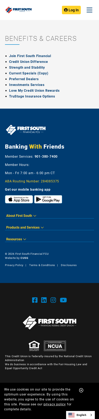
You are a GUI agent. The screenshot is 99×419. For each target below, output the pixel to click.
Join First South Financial (30, 56)
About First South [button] (19, 215)
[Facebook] (35, 300)
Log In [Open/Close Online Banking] (71, 9)
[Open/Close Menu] (89, 10)
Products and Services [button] (23, 227)
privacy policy (54, 404)
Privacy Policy (14, 265)
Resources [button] (14, 239)
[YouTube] (63, 300)
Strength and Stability (27, 67)
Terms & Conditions (42, 265)
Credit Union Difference (28, 61)
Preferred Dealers (24, 79)
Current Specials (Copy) (28, 73)
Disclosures (69, 265)
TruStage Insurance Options (32, 96)
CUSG (24, 258)
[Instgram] (54, 300)
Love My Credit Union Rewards (34, 90)
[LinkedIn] (44, 300)
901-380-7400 (46, 156)
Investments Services (27, 84)
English (77, 415)
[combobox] (80, 415)
